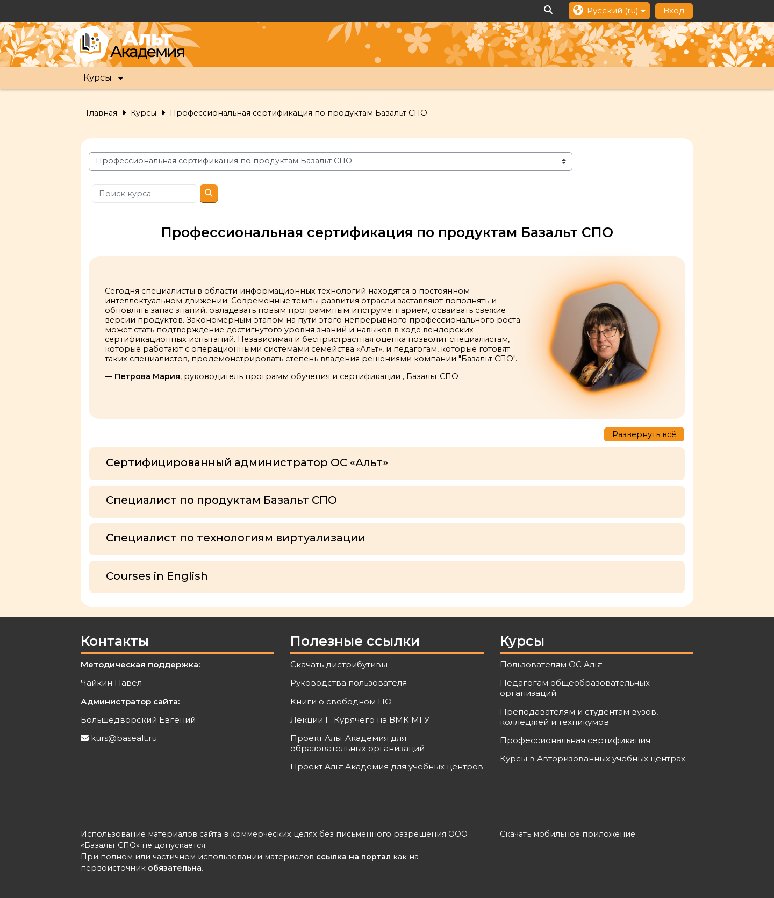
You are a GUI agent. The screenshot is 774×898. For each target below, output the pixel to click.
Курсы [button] (97, 78)
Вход (674, 10)
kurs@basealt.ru (124, 738)
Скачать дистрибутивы (339, 664)
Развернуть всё (644, 434)
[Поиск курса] (144, 193)
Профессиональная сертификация (575, 740)
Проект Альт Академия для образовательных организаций (357, 743)
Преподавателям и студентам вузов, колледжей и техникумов (579, 717)
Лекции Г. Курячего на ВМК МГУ (359, 720)
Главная (101, 113)
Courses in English (157, 575)
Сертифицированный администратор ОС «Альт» (247, 462)
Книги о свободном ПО (341, 701)
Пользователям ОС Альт (551, 664)
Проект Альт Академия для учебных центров (386, 766)
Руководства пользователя (348, 683)
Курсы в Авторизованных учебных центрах (592, 758)
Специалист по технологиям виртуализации (236, 537)
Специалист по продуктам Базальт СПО (221, 500)
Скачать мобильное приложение (567, 834)
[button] (548, 10)
